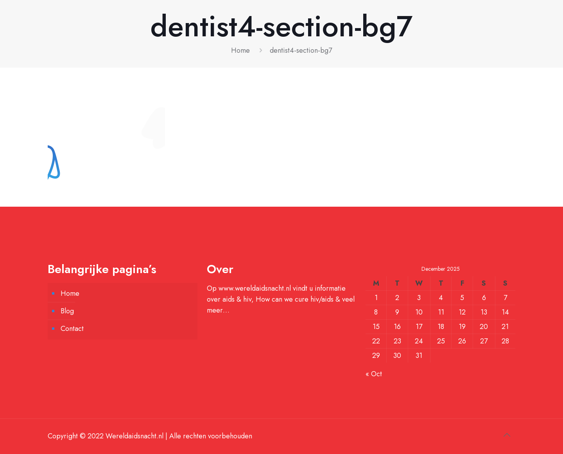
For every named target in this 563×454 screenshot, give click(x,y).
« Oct (374, 374)
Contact (72, 329)
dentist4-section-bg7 (301, 50)
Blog (67, 311)
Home (240, 50)
